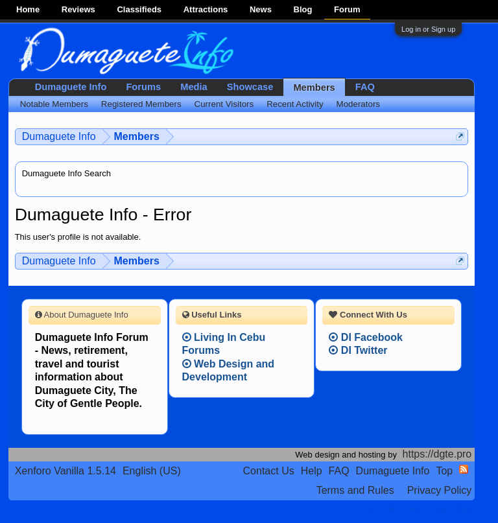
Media (194, 87)
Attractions (206, 9)
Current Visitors (224, 104)
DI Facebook (366, 337)
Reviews (78, 9)
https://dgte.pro (437, 453)
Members (314, 87)
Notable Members (54, 104)
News (261, 9)
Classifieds (139, 9)
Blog (303, 9)
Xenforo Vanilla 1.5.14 (65, 470)
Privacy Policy (439, 490)
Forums (143, 87)
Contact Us (268, 470)
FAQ (365, 87)
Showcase (250, 87)
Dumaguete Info (71, 87)
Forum (347, 9)
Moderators (358, 104)
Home (28, 9)
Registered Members (141, 104)
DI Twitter (358, 350)
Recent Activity (295, 104)
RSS (463, 469)
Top (444, 470)
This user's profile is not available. (78, 237)
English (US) (152, 470)
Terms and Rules (355, 490)
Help (311, 470)
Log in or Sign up (428, 29)
